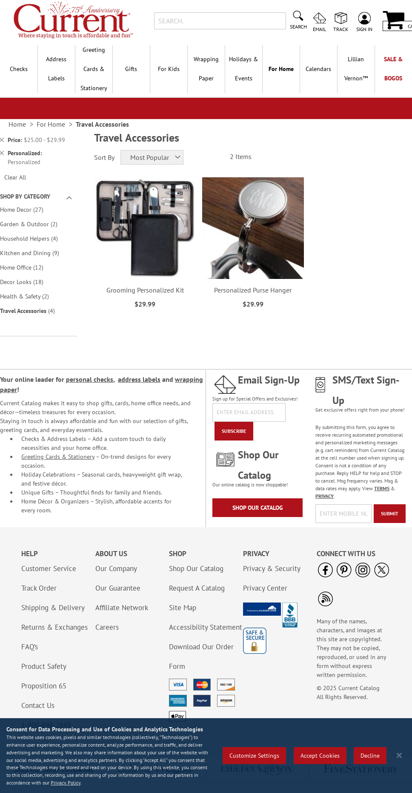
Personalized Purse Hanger (253, 290)
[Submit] (390, 513)
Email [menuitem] (319, 29)
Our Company (116, 568)
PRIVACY (324, 496)
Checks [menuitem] (19, 69)
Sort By (104, 157)
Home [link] (17, 124)
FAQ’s (29, 646)
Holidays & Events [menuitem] (243, 68)
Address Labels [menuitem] (56, 68)
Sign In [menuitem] (364, 29)
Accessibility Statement (205, 627)
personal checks (89, 379)
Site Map (182, 607)
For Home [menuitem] (281, 69)
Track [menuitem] (340, 29)
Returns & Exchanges (54, 627)
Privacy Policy (65, 782)
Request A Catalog (197, 588)
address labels (139, 379)
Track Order (39, 588)
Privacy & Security (271, 568)
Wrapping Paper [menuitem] (206, 68)
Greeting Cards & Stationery (57, 456)
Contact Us (37, 705)
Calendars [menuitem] (318, 69)
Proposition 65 (43, 686)
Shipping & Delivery (53, 607)
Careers (107, 627)
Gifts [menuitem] (131, 69)
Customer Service (48, 568)
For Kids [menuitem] (169, 69)
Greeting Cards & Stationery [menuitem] (93, 69)
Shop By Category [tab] (25, 196)
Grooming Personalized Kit (145, 290)
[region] (206, 755)
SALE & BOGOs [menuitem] (393, 68)
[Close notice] (399, 755)
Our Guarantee (117, 588)
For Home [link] (51, 124)
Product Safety (43, 666)
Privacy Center (265, 588)
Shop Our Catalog (257, 508)
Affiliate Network (121, 607)
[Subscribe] (234, 431)
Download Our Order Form (201, 656)
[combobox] (220, 20)
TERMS (381, 488)
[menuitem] (356, 68)
